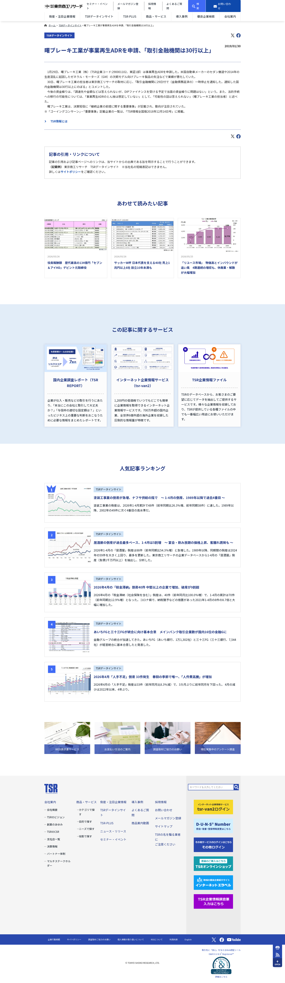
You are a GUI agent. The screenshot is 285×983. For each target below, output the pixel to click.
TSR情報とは (58, 121)
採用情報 (160, 802)
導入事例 (182, 16)
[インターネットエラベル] (213, 882)
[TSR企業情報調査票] (213, 901)
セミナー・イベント (113, 839)
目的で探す (85, 821)
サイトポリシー (71, 171)
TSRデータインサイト (99, 16)
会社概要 (52, 810)
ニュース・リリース (113, 831)
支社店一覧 (53, 839)
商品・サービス (156, 16)
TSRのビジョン (56, 817)
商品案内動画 (140, 823)
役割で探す (85, 836)
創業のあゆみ (55, 824)
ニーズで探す (87, 829)
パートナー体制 (56, 853)
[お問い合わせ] (223, 6)
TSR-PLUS (129, 16)
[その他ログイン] (213, 844)
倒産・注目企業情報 (62, 16)
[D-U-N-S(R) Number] (213, 825)
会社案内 (230, 16)
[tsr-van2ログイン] (213, 806)
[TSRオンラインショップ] (213, 863)
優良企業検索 (206, 16)
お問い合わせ (163, 810)
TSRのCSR (53, 832)
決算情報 (52, 846)
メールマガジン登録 (168, 818)
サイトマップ (163, 826)
